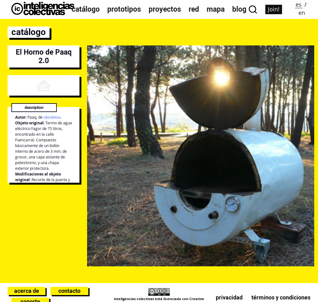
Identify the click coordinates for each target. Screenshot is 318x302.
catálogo (28, 32)
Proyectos (165, 9)
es (299, 4)
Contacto (69, 290)
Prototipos (124, 9)
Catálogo (86, 9)
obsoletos (52, 117)
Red (194, 9)
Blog (239, 9)
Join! (274, 9)
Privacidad (229, 297)
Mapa (216, 9)
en (301, 12)
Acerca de (26, 290)
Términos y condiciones (280, 297)
